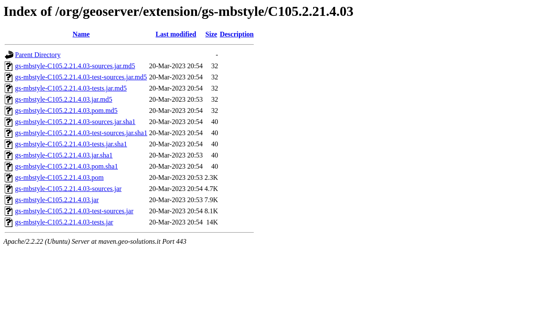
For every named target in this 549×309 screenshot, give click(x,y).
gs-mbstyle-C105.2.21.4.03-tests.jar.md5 (71, 88)
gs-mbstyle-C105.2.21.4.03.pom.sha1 (66, 166)
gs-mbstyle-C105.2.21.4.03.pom (59, 177)
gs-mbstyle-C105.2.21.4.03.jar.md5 (63, 99)
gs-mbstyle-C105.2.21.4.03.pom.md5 (66, 110)
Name (81, 34)
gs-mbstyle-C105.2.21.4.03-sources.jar (68, 188)
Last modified (176, 34)
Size (211, 34)
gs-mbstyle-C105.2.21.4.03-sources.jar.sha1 (75, 121)
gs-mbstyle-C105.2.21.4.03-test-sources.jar (74, 211)
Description (236, 34)
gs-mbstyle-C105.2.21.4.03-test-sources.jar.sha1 (81, 132)
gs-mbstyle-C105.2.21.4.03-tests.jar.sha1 (71, 144)
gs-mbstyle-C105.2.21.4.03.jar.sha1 (64, 155)
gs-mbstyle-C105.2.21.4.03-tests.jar (64, 222)
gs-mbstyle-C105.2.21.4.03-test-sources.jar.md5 (81, 77)
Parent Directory (37, 54)
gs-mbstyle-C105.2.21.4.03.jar (57, 199)
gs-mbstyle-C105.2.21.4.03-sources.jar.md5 (75, 66)
